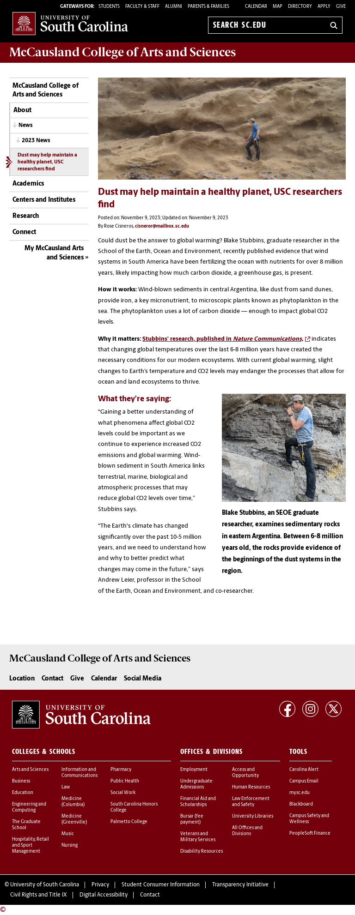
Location (22, 678)
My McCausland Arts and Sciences (54, 253)
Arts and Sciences (30, 769)
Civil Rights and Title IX (38, 895)
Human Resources (251, 787)
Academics (28, 184)
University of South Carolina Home (70, 23)
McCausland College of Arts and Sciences (45, 91)
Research (25, 216)
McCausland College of (122, 52)
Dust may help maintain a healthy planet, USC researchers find (47, 162)
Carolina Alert (303, 769)
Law (65, 787)
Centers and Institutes (43, 200)
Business (21, 781)
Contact (52, 678)
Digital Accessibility (104, 895)
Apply (324, 6)
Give (341, 6)
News (25, 125)
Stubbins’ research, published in (222, 339)
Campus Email (303, 781)
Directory (300, 6)
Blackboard (301, 804)
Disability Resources (201, 851)
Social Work (122, 792)
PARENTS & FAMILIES (208, 6)
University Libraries (252, 816)
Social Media (142, 678)
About (22, 111)
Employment (194, 769)
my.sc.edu (299, 792)
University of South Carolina (44, 885)
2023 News (36, 141)
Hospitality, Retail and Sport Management (30, 845)
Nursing (69, 845)
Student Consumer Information (161, 885)
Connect (24, 232)
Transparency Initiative (240, 885)
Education (22, 792)
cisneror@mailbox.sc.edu (162, 226)
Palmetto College (128, 822)
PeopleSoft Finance (310, 833)
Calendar (256, 6)
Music (67, 834)
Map (277, 6)
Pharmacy (120, 769)
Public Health (124, 781)
